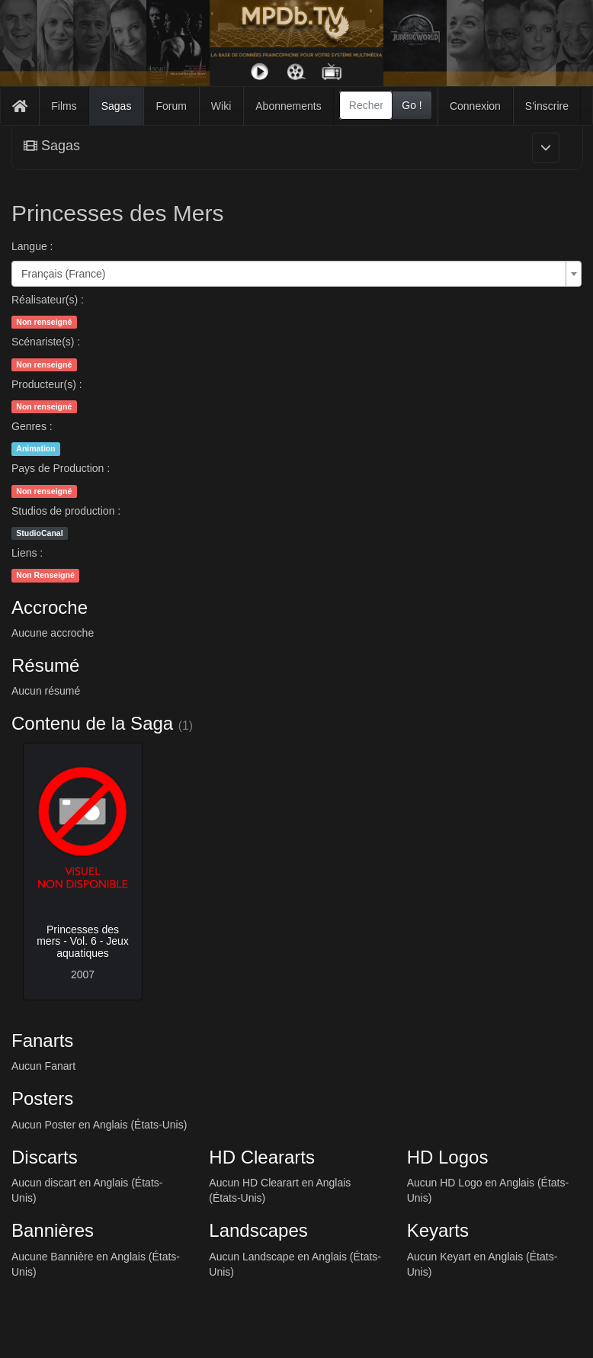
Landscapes (258, 1230)
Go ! (412, 105)
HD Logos (448, 1157)
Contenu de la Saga (92, 723)
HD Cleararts (262, 1157)
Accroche (49, 607)
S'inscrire (547, 106)
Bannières (52, 1230)
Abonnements (288, 106)
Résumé (45, 665)
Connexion (475, 106)
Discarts (44, 1157)
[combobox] (366, 105)
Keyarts (438, 1230)
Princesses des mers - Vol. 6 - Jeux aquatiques (83, 941)
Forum (170, 106)
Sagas (116, 106)
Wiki (221, 106)
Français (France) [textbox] (63, 274)
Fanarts (42, 1040)
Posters (42, 1098)
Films (63, 106)
